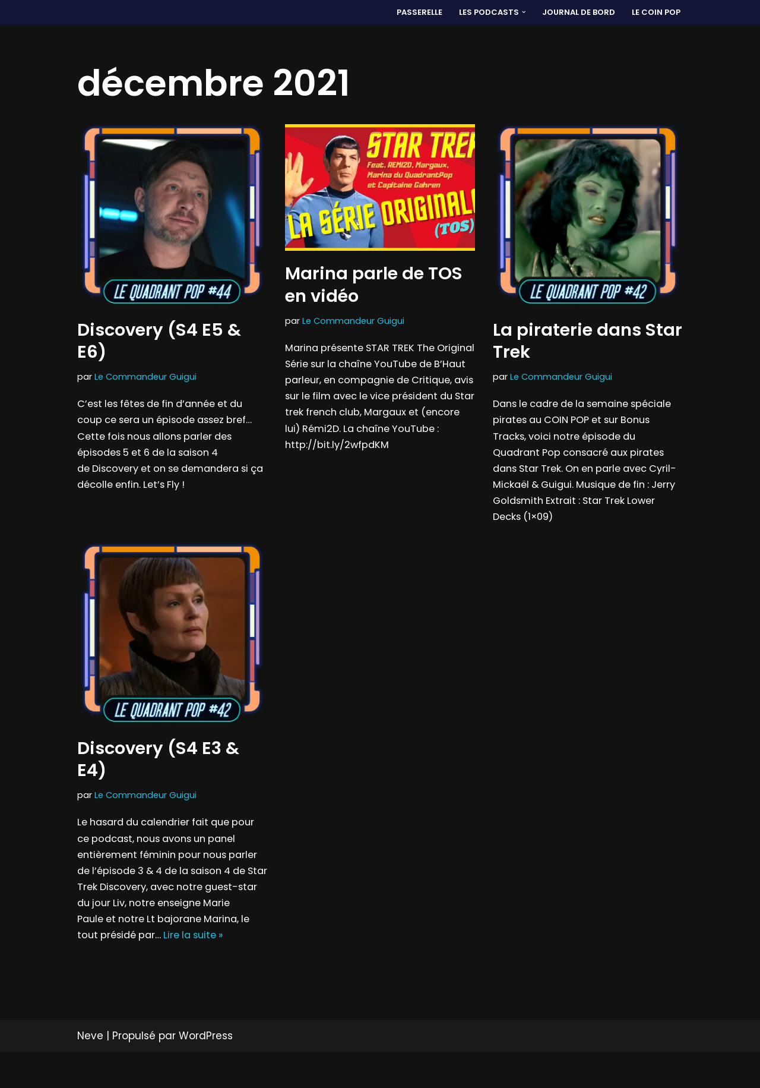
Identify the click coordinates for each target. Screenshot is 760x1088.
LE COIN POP (655, 12)
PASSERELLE (414, 12)
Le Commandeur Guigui (146, 377)
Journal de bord (577, 12)
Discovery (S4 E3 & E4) (158, 769)
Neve (90, 1072)
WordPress (206, 1072)
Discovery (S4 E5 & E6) (159, 341)
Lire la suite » (135, 970)
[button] (520, 12)
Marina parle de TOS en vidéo (374, 284)
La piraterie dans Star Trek (587, 341)
